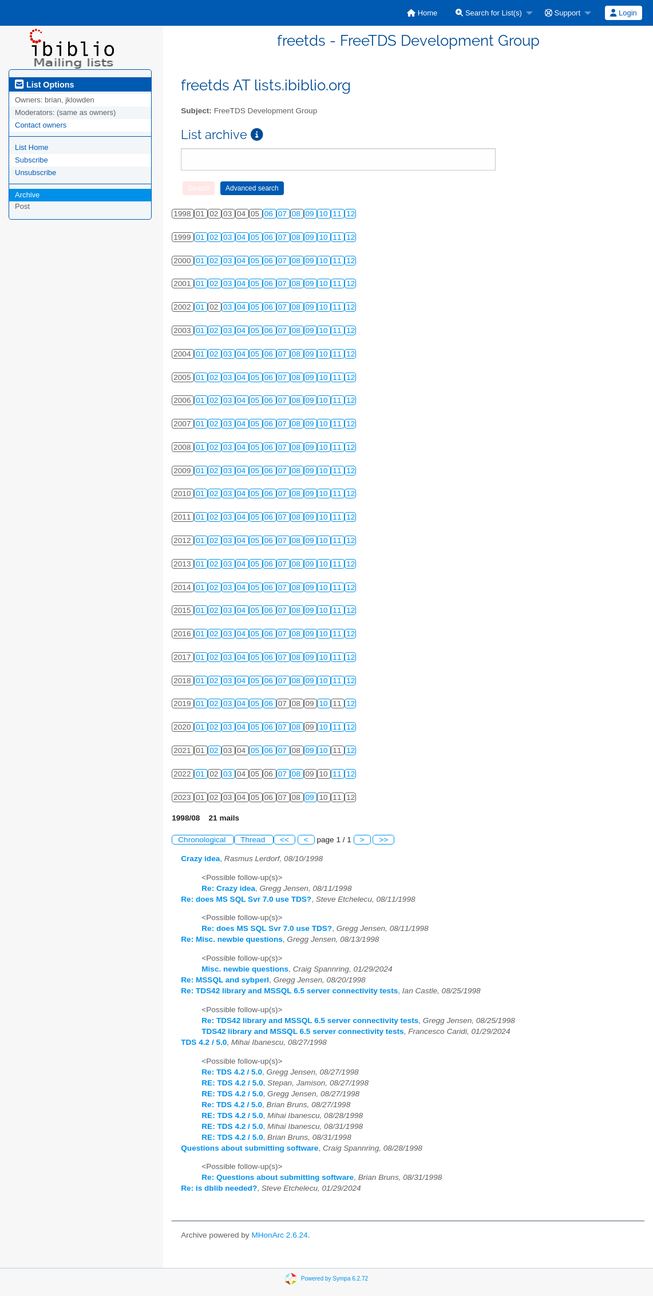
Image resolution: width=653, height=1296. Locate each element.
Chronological (203, 839)
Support (562, 13)
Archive (27, 195)
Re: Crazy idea (228, 888)
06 (269, 213)
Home (422, 13)
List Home (32, 147)
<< (284, 839)
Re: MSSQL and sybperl (225, 980)
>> (383, 839)
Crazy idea (200, 858)
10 (324, 213)
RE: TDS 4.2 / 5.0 (232, 1083)
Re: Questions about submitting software (277, 1177)
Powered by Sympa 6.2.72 (334, 1278)
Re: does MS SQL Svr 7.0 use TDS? (246, 899)
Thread (253, 839)
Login (623, 13)
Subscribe (31, 160)
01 (201, 237)
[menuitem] (422, 13)
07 (283, 213)
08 (297, 213)
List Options (44, 84)
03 (228, 237)
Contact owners (40, 125)
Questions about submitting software (249, 1148)
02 (214, 237)
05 (256, 237)
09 (311, 213)
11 (338, 213)
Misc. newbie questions (244, 969)
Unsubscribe (35, 172)
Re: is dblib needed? (219, 1188)
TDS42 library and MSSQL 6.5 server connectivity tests (302, 1031)
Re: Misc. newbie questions (232, 939)
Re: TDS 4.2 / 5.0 (231, 1072)
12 (350, 213)
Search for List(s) (489, 13)
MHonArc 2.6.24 (279, 1235)
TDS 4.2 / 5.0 (204, 1042)
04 (242, 237)
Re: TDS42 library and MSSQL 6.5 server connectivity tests (289, 990)
